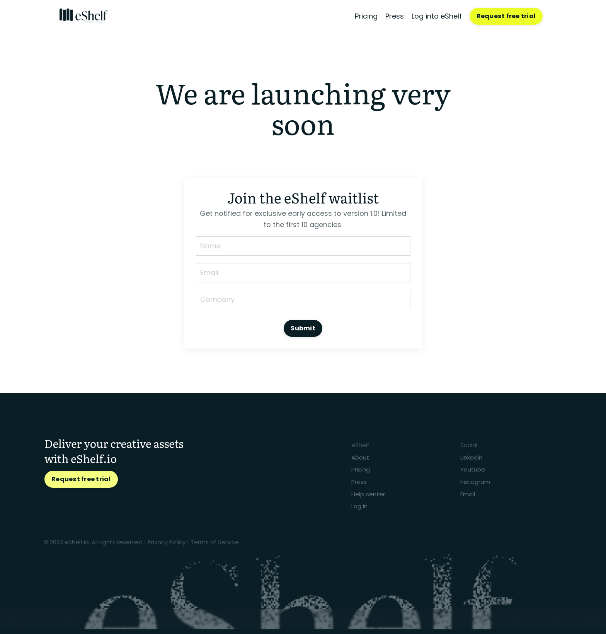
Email (467, 494)
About (360, 457)
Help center (368, 494)
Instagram (475, 482)
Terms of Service (215, 542)
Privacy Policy (167, 542)
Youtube (472, 469)
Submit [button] (303, 328)
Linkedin (471, 457)
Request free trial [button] (506, 16)
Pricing (366, 16)
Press (394, 16)
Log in (359, 506)
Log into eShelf (437, 16)
